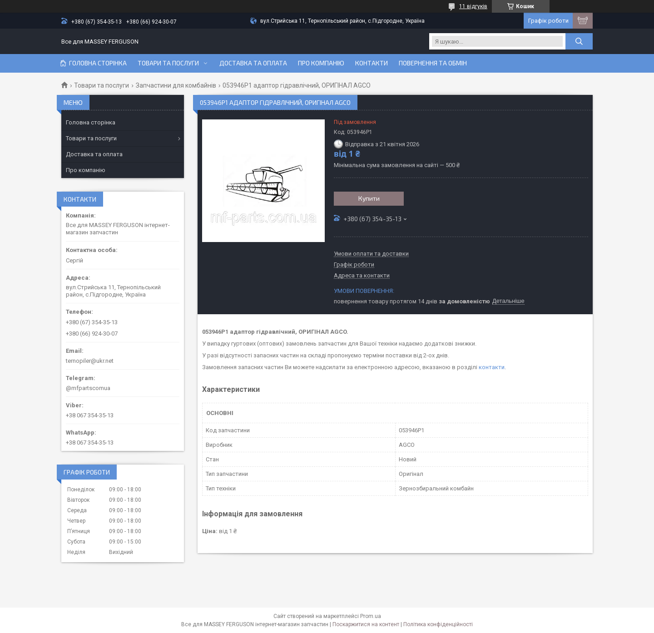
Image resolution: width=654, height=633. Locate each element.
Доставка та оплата (253, 63)
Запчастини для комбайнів (176, 85)
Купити (369, 198)
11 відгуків (473, 6)
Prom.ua (370, 616)
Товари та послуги (168, 63)
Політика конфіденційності (438, 624)
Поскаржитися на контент (365, 624)
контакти (492, 367)
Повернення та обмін (433, 63)
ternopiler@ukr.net (90, 360)
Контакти (371, 63)
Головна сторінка (98, 63)
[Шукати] (579, 41)
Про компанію (321, 63)
